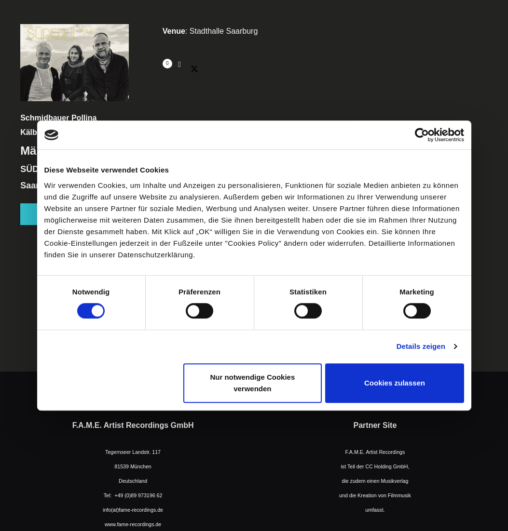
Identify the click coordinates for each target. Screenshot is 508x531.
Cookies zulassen (394, 383)
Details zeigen (421, 346)
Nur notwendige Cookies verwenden (252, 383)
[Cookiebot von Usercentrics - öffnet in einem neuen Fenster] (422, 135)
